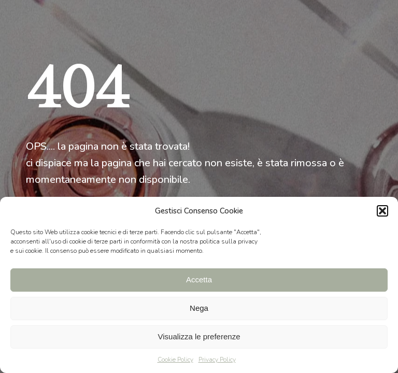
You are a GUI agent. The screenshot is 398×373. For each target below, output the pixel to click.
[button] (382, 211)
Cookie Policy (175, 359)
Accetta (199, 279)
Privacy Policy (217, 359)
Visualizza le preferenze (199, 336)
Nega (199, 308)
